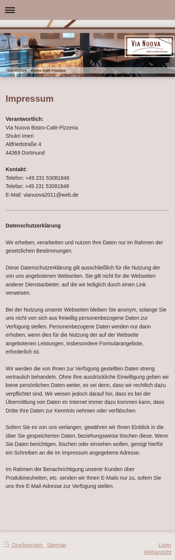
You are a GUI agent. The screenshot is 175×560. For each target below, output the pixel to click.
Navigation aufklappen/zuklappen (87, 10)
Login (165, 545)
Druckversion (24, 545)
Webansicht (157, 552)
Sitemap (56, 545)
